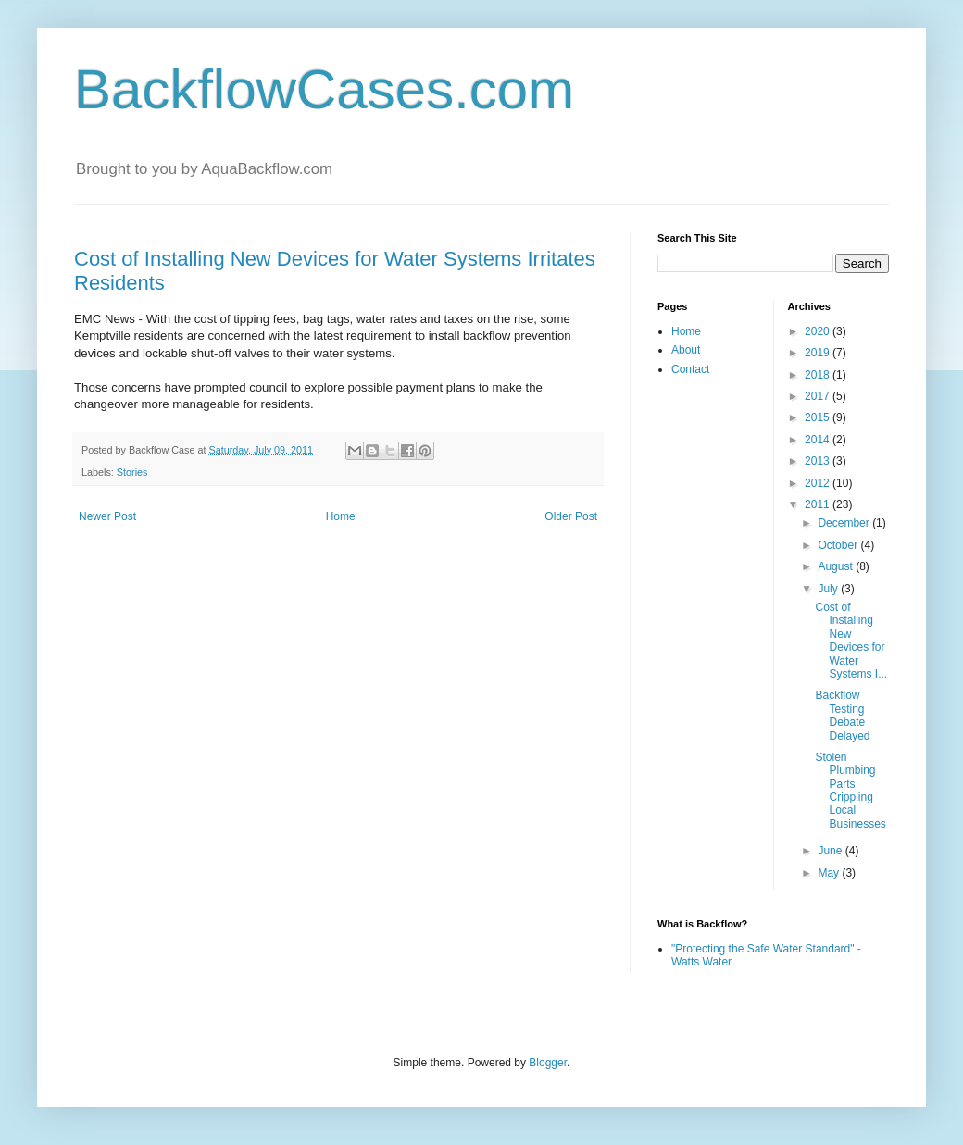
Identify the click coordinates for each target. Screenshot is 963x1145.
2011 (818, 504)
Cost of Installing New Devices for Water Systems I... (851, 640)
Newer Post (107, 516)
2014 (818, 439)
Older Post (570, 516)
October (839, 545)
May (830, 872)
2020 (818, 331)
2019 (818, 352)
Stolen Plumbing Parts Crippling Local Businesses (850, 790)
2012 (818, 483)
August (837, 566)
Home (341, 516)
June (831, 850)
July (829, 588)
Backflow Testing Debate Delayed (842, 715)
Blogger (548, 1062)
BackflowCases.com (324, 89)
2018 (818, 374)
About (685, 349)
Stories (132, 472)
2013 (818, 460)
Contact (690, 369)
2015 (818, 417)
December (845, 522)
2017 (818, 396)
